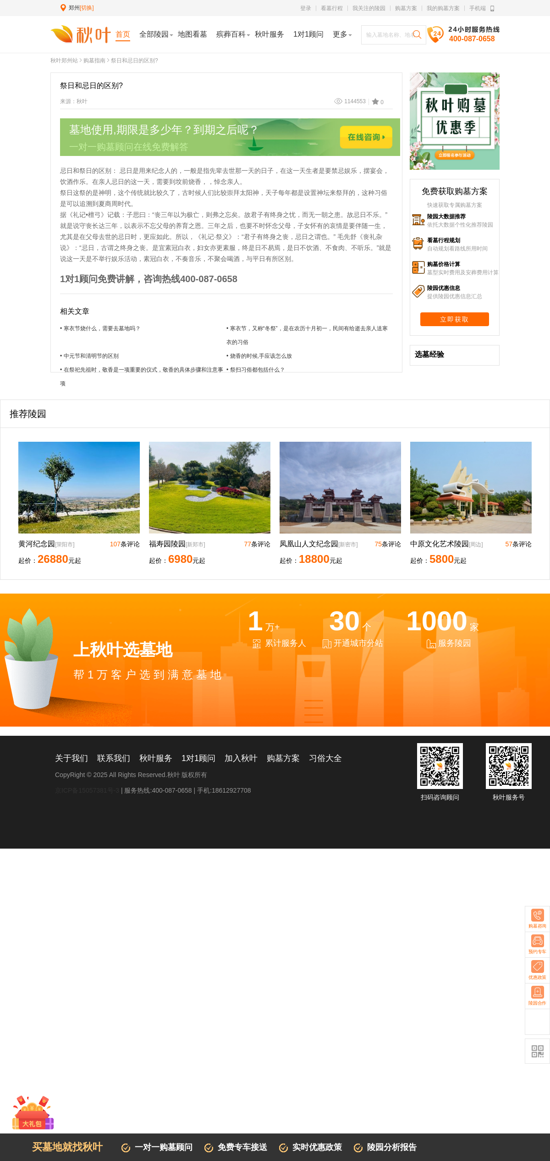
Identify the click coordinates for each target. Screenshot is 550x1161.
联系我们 (113, 758)
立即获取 (454, 319)
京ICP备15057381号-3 (87, 790)
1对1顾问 (198, 758)
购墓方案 (406, 8)
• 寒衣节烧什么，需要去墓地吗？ (100, 328)
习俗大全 (325, 758)
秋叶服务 (155, 758)
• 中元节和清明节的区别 (89, 356)
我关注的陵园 (368, 8)
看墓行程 (332, 8)
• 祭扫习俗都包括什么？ (255, 370)
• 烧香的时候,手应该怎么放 (259, 356)
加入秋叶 (241, 758)
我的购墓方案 (443, 8)
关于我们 (71, 758)
